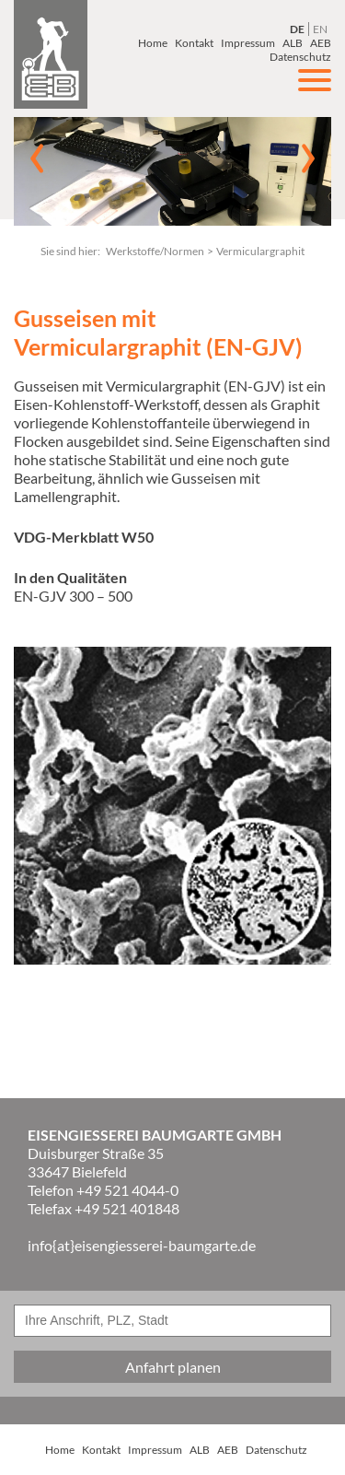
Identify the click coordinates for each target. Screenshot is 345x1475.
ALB (292, 43)
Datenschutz (276, 1450)
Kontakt (194, 43)
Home (152, 43)
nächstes (308, 158)
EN (320, 29)
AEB (320, 43)
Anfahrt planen (173, 1366)
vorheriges (37, 158)
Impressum (248, 43)
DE (297, 29)
